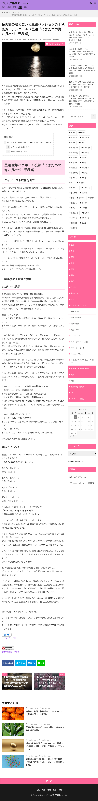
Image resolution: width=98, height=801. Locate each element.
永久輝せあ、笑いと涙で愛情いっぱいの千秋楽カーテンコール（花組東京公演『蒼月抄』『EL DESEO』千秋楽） (81, 36)
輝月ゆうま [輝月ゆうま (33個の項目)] (85, 218)
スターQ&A (75, 336)
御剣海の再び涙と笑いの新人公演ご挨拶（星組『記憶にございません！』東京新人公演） (45, 762)
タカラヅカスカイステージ (81, 369)
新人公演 (74, 293)
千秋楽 (45, 39)
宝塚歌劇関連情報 (77, 387)
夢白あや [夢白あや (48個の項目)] (84, 178)
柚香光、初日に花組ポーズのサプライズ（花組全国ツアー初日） (44, 713)
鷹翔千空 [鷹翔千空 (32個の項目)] (74, 223)
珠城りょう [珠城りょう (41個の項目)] (86, 188)
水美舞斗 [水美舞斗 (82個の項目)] (86, 153)
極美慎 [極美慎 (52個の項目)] (85, 173)
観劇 (72, 375)
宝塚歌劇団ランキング (11, 652)
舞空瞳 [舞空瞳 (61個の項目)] (84, 163)
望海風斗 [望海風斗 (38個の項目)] (82, 198)
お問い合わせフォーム (77, 477)
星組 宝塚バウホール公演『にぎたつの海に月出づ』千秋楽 (27, 142)
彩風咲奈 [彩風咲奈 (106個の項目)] (74, 138)
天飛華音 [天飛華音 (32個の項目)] (74, 228)
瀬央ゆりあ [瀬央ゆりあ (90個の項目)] (74, 148)
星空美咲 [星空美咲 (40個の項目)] (84, 193)
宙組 (25, 7)
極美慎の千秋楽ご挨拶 (16, 151)
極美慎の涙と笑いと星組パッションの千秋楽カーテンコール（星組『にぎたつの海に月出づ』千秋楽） (44, 15)
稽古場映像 (75, 324)
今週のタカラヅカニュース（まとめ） (82, 361)
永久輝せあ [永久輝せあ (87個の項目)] (86, 148)
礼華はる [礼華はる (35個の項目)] (74, 208)
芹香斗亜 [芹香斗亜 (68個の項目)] (74, 163)
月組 (9, 7)
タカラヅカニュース (18, 12)
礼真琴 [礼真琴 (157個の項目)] (73, 132)
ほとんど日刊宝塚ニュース (15, 3)
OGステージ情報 (77, 399)
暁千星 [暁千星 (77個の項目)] (84, 158)
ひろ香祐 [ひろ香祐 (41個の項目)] (74, 193)
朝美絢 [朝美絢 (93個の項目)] (73, 143)
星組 (20, 7)
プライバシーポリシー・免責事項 (81, 483)
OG (72, 393)
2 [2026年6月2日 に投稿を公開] (75, 417)
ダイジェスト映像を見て (17, 147)
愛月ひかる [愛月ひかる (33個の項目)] (74, 213)
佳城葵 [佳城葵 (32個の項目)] (84, 223)
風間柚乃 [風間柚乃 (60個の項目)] (74, 168)
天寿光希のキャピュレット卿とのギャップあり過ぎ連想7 (45, 728)
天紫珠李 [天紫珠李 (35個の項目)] (84, 208)
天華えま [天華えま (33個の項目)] (74, 218)
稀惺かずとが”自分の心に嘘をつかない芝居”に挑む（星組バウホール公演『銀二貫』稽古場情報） (82, 84)
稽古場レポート (77, 318)
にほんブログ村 (9, 638)
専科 (72, 275)
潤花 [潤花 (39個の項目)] (72, 198)
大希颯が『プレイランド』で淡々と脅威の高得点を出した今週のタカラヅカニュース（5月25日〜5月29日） (82, 69)
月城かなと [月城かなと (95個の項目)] (85, 138)
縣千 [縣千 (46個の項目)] (72, 183)
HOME (6, 12)
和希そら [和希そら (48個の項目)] (74, 178)
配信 (72, 381)
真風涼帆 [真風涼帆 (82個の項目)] (74, 158)
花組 (3, 7)
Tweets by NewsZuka (76, 461)
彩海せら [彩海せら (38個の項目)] (74, 203)
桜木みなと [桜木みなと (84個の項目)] (74, 153)
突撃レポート (76, 330)
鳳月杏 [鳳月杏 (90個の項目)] (82, 143)
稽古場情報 (75, 311)
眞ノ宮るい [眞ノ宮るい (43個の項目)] (74, 188)
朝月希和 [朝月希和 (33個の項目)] (86, 213)
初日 (72, 281)
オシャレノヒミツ (77, 348)
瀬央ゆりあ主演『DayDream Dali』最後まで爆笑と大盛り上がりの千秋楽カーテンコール (45, 746)
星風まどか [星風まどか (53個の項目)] (85, 168)
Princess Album (77, 354)
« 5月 (72, 436)
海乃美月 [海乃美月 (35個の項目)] (84, 203)
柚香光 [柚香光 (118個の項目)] (82, 132)
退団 (72, 299)
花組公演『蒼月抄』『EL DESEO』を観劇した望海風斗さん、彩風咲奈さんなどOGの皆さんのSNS (82, 53)
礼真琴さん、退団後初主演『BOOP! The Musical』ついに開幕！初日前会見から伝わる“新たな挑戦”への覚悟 (82, 100)
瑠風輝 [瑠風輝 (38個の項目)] (91, 198)
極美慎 (56, 39)
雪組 (14, 7)
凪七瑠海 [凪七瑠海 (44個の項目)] (82, 183)
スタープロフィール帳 (79, 342)
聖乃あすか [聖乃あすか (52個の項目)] (74, 173)
